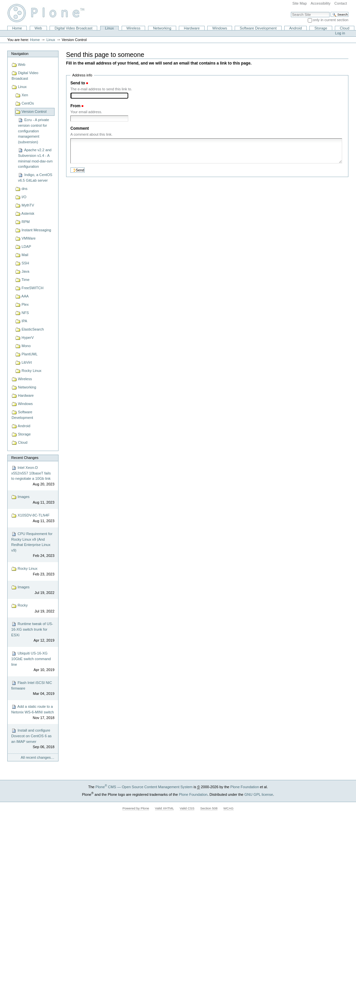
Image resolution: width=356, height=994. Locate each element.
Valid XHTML (164, 808)
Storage (320, 28)
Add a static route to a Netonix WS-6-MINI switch (32, 712)
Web (38, 28)
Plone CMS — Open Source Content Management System (144, 787)
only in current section (330, 20)
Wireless (133, 28)
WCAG (228, 808)
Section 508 (209, 808)
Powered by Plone (135, 808)
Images (32, 499)
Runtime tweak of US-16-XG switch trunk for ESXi (32, 632)
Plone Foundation (244, 787)
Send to (77, 83)
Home (17, 28)
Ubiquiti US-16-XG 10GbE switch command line (32, 662)
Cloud (344, 28)
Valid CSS (187, 808)
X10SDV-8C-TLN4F (32, 518)
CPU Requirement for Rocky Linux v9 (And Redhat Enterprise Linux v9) (32, 545)
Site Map (299, 3)
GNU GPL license (258, 794)
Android (295, 28)
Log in (340, 33)
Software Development (258, 28)
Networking (162, 28)
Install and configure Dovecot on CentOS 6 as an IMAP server (32, 739)
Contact (340, 3)
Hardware (192, 28)
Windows (219, 28)
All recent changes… (38, 757)
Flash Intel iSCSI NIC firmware (32, 688)
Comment (79, 128)
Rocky (32, 608)
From (75, 106)
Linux (109, 28)
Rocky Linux (32, 571)
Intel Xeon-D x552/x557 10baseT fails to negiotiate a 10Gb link (32, 476)
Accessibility (321, 3)
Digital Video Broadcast (73, 28)
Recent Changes (24, 458)
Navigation (19, 54)
